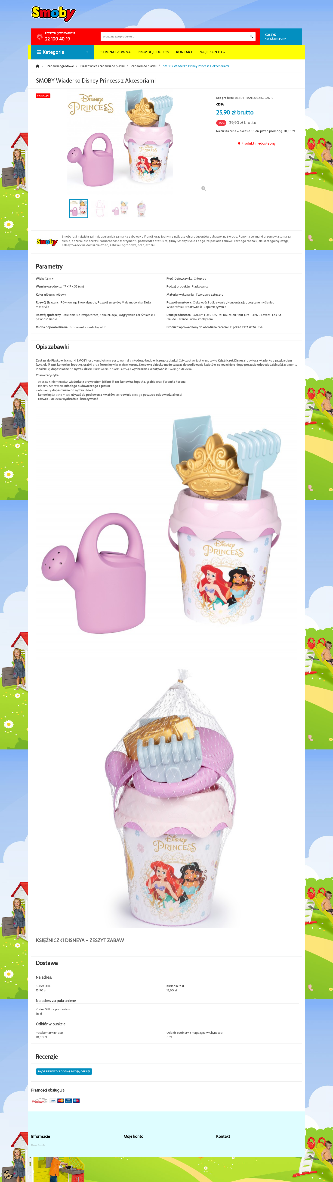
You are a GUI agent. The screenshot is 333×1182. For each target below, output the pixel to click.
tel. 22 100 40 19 (227, 1145)
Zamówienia (132, 1145)
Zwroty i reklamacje (44, 1166)
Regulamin (38, 1145)
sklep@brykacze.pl (229, 1152)
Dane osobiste (134, 1159)
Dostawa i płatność (44, 1152)
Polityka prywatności (45, 1159)
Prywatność (132, 1166)
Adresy (128, 1152)
